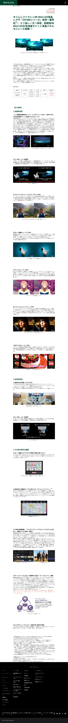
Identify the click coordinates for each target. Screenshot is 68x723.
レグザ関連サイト (38, 670)
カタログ (4, 704)
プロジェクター (5, 677)
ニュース (26, 673)
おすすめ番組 (5, 699)
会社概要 (26, 675)
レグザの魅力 (5, 688)
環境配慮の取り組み (28, 682)
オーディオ (4, 682)
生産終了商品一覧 (17, 687)
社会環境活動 (27, 687)
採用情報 (26, 690)
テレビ (3, 670)
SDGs (25, 685)
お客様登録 (15, 696)
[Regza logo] (8, 2)
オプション (4, 685)
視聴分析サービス (38, 681)
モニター (4, 680)
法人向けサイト (38, 679)
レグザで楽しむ (5, 702)
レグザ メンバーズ (39, 677)
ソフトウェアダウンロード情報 (17, 690)
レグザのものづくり (6, 691)
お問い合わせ (16, 684)
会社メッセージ (27, 678)
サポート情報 (16, 670)
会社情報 (26, 670)
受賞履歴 (4, 697)
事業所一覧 (26, 680)
